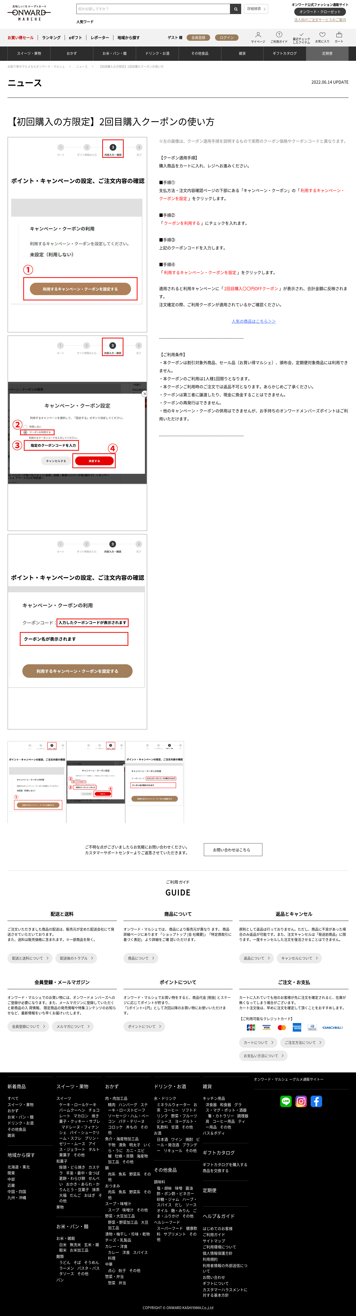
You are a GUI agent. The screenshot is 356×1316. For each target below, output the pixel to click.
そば (77, 1262)
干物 (111, 1144)
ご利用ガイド (279, 38)
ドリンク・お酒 (157, 53)
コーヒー (171, 1110)
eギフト (75, 37)
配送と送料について (27, 958)
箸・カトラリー (221, 1115)
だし (178, 1204)
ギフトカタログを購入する (225, 1164)
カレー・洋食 (116, 1246)
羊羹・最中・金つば (83, 1172)
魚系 (122, 1174)
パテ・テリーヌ (132, 1121)
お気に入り (322, 37)
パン (60, 1279)
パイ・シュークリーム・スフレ (79, 1135)
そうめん (91, 1262)
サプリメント (175, 1234)
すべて (13, 1098)
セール (20, 37)
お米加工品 (79, 1250)
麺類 (60, 1256)
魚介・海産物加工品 (122, 1138)
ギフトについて (216, 1283)
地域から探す (128, 37)
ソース (191, 1204)
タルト (94, 1149)
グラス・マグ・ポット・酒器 (226, 1107)
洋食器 (211, 1104)
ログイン (227, 37)
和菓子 (61, 1161)
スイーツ (63, 1098)
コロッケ (115, 1127)
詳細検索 (254, 8)
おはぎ (89, 1195)
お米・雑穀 (65, 1238)
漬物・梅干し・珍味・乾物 (127, 1234)
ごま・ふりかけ (177, 1213)
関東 (11, 1172)
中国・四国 (16, 1191)
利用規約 (210, 1259)
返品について (254, 958)
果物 (60, 1207)
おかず (72, 53)
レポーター (99, 37)
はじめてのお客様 (218, 1228)
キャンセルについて (296, 958)
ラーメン (66, 1268)
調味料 (159, 1181)
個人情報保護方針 (218, 1253)
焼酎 (189, 1139)
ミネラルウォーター (173, 1104)
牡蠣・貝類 (124, 1155)
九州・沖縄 (16, 1197)
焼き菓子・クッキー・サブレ (79, 1118)
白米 (63, 1244)
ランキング (51, 37)
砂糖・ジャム (168, 1199)
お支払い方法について (261, 1055)
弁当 (122, 1282)
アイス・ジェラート (77, 1146)
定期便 (327, 53)
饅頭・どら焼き (72, 1167)
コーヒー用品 (223, 1121)
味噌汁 (128, 1209)
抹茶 (96, 1189)
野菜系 (134, 1174)
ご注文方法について (300, 1042)
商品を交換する (216, 1170)
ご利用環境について (219, 1246)
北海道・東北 (18, 1166)
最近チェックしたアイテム (301, 37)
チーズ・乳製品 (118, 1240)
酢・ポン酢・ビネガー (175, 1193)
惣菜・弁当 (114, 1276)
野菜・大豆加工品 (120, 1215)
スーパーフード (170, 1228)
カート (339, 37)
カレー (113, 1252)
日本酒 (162, 1139)
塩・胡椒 (164, 1188)
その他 (79, 1154)
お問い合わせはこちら (231, 849)
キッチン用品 (214, 1098)
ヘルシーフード (167, 1222)
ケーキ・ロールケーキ (77, 1104)
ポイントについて (142, 1026)
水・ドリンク (165, 1098)
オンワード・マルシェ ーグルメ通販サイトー (289, 1079)
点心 (111, 1270)
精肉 (111, 1104)
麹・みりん (180, 1210)
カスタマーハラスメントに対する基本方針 (225, 1292)
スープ (113, 1209)
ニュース (82, 66)
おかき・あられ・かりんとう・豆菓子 (79, 1186)
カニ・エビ (135, 1150)
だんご (75, 1195)
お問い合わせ (214, 1277)
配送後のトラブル (74, 958)
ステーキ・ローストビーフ (128, 1107)
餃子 (122, 1270)
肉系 (111, 1174)
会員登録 (198, 37)
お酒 (157, 1133)
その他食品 (199, 53)
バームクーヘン (72, 1110)
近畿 (11, 1185)
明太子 (134, 1144)
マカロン (80, 1115)
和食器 (225, 1104)
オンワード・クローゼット (320, 11)
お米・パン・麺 (114, 53)
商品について (138, 958)
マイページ (258, 38)
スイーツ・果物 (29, 53)
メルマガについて (70, 1026)
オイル (162, 1210)
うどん (64, 1262)
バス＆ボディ (214, 1133)
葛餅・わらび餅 (72, 1178)
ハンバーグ (128, 1104)
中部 (11, 1179)
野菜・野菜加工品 (123, 1222)
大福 (63, 1195)
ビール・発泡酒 (178, 1142)
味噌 (178, 1188)
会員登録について (26, 1026)
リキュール (173, 1150)
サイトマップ (214, 1240)
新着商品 (16, 1086)
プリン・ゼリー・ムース (79, 1140)
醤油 (189, 1188)
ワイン (176, 1139)
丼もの (131, 1127)
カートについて (256, 1042)
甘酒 (175, 1127)
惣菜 (111, 1282)
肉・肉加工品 (116, 1098)
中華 (109, 1264)
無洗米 (75, 1244)
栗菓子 (64, 1154)
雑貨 (242, 53)
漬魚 (122, 1144)
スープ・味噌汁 (118, 1203)
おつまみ (112, 1185)
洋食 (126, 1252)
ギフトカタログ (285, 53)
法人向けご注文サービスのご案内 (320, 19)
